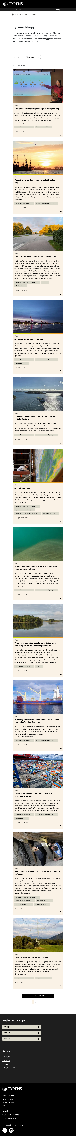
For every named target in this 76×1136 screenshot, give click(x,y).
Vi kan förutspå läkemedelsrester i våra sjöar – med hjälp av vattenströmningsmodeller (36, 644)
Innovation (21, 1039)
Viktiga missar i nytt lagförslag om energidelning (36, 109)
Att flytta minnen (22, 488)
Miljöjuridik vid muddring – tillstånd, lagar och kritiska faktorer (35, 418)
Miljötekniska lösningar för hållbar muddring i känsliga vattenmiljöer (35, 568)
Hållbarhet (6, 1060)
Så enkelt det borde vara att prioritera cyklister (36, 257)
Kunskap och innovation (23, 14)
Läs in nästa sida (38, 996)
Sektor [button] (17, 57)
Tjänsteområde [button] (32, 57)
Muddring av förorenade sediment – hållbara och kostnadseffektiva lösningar (36, 721)
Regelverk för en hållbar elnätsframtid (32, 957)
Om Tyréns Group (8, 1068)
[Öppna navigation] (57, 9)
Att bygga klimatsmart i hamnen (29, 339)
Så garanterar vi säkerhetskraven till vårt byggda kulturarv (37, 872)
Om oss (5, 1064)
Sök (19, 9)
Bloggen (21, 1027)
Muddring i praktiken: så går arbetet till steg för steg (36, 181)
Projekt (21, 1033)
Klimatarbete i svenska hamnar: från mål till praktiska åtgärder (34, 795)
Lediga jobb (6, 1057)
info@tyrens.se (13, 1118)
